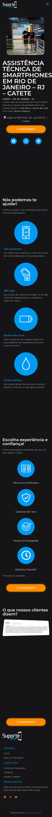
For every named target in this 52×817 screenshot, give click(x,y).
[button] (47, 4)
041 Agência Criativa (33, 813)
